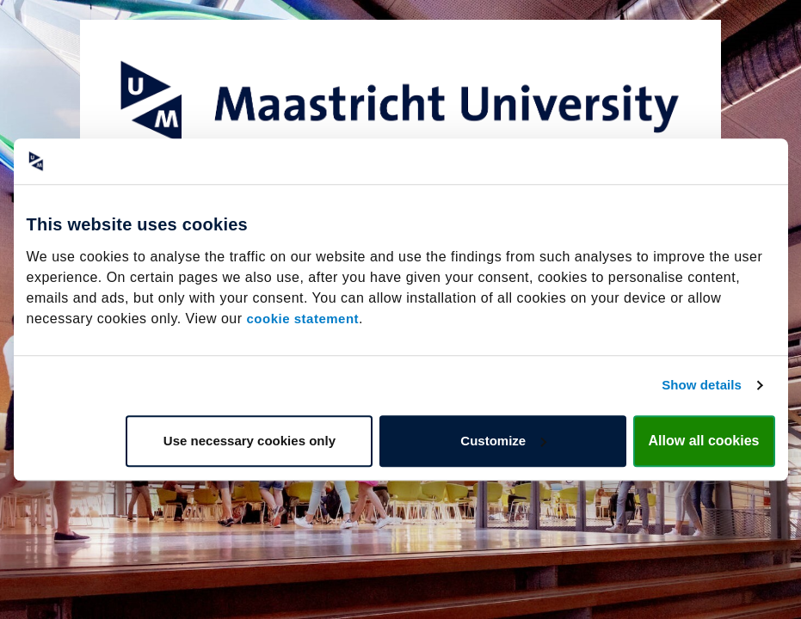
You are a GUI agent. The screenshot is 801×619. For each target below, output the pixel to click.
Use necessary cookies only (249, 440)
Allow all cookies (704, 440)
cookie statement (303, 318)
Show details (702, 384)
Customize (503, 440)
